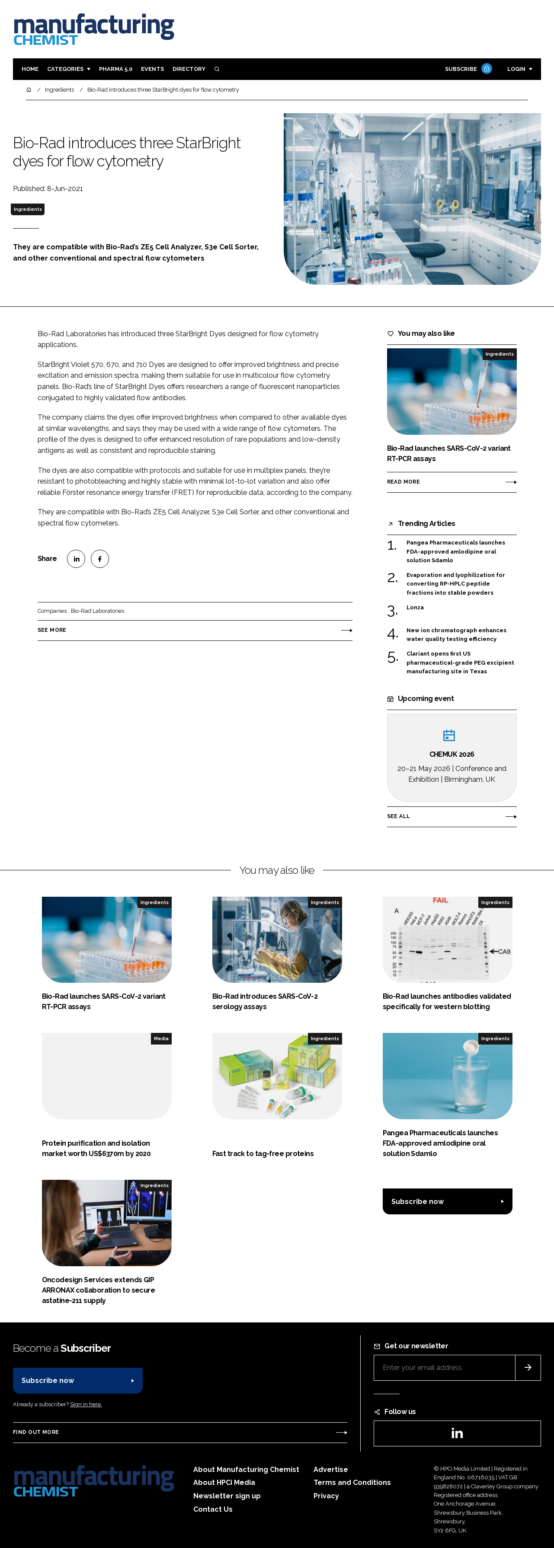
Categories (65, 69)
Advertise (331, 1469)
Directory (189, 69)
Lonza (421, 607)
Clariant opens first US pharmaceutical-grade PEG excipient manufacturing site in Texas (460, 663)
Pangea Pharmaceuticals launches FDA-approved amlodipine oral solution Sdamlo (456, 551)
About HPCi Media (224, 1482)
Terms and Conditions (352, 1482)
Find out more (36, 1432)
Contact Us (213, 1509)
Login (516, 69)
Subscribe (467, 69)
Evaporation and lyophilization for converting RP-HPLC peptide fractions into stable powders (456, 583)
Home (30, 69)
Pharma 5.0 (115, 69)
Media (161, 1038)
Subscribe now (417, 1202)
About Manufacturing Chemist (246, 1469)
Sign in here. (86, 1404)
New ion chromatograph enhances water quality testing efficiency (456, 635)
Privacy (326, 1496)
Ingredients (28, 209)
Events (152, 69)
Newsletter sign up (227, 1496)
